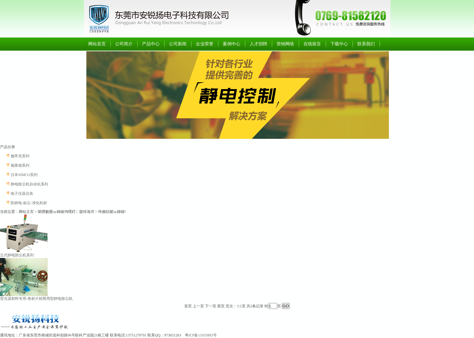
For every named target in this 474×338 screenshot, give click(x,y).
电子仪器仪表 (22, 193)
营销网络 (285, 44)
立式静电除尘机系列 (17, 255)
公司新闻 (177, 44)
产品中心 (151, 44)
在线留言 (312, 44)
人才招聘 (258, 44)
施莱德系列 (20, 165)
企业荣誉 (204, 44)
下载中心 (339, 44)
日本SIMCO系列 (24, 175)
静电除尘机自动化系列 (29, 184)
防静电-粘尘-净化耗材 (29, 203)
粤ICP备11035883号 (201, 335)
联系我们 (366, 44)
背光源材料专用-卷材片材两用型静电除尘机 (36, 298)
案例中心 (231, 44)
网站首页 (97, 44)
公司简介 (124, 44)
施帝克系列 (20, 156)
